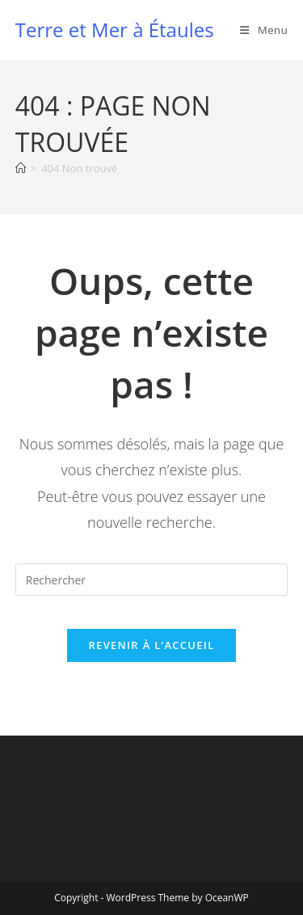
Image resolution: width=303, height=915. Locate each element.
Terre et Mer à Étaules (114, 29)
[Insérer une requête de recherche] (151, 579)
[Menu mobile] (264, 30)
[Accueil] (20, 168)
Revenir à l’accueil (151, 645)
